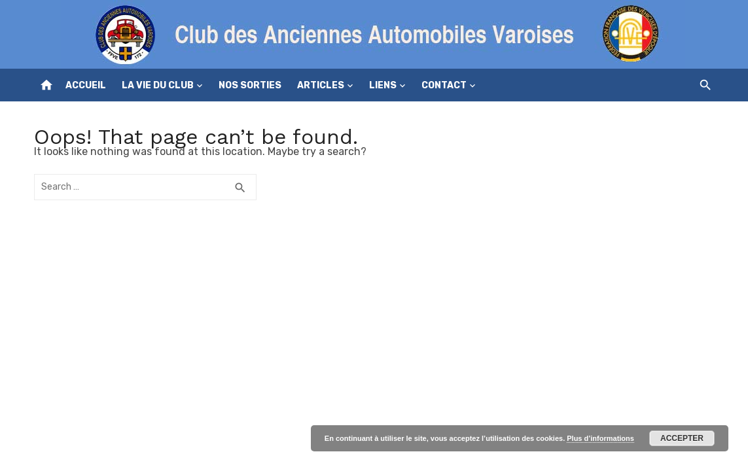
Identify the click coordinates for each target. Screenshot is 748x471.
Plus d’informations (600, 438)
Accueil (85, 85)
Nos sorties (250, 85)
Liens (383, 85)
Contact (444, 85)
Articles (320, 85)
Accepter (681, 438)
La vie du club (158, 85)
